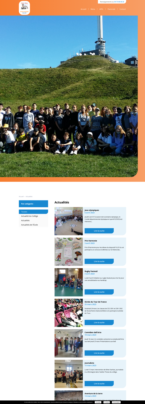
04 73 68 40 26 (119, 2)
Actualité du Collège (29, 216)
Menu (93, 9)
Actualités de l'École (29, 225)
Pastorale (111, 9)
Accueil (83, 9)
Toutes (24, 211)
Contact (123, 9)
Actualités (25, 220)
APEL (101, 9)
